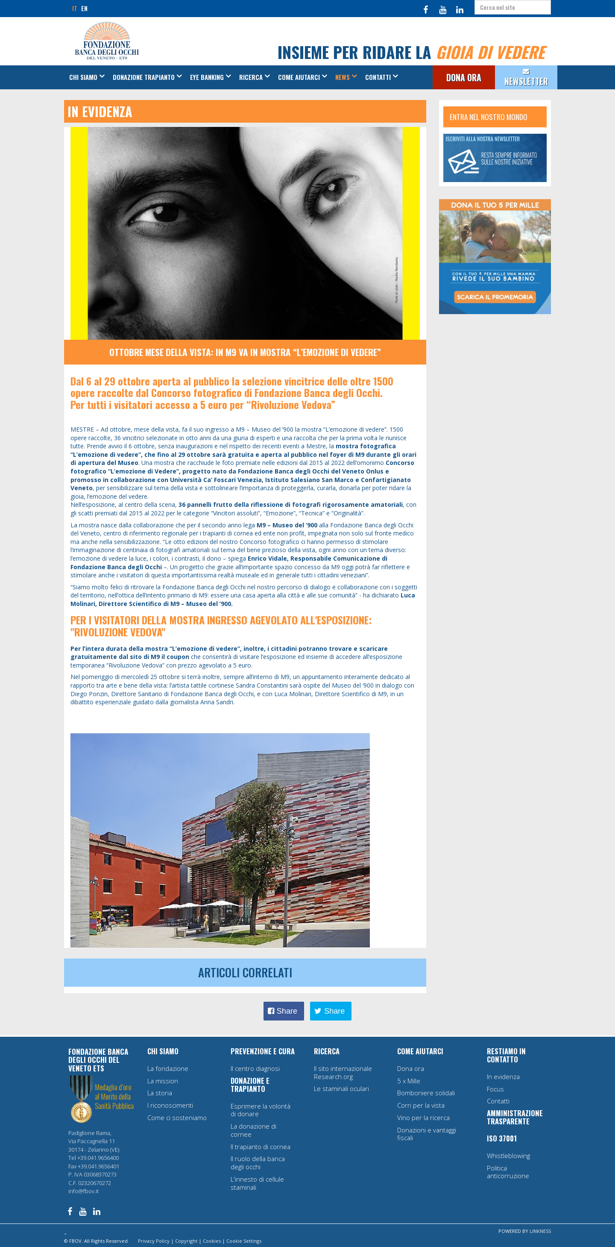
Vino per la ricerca (423, 1117)
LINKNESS (540, 1231)
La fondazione (167, 1068)
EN (84, 8)
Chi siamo (83, 77)
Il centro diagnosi (255, 1068)
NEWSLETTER (526, 81)
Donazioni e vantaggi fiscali (426, 1134)
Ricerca (251, 77)
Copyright (186, 1241)
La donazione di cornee (253, 1130)
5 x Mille (408, 1080)
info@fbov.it (83, 1191)
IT (74, 8)
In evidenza (503, 1076)
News (342, 77)
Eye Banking (207, 77)
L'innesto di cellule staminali (257, 1183)
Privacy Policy (154, 1241)
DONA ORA (463, 77)
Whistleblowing (508, 1155)
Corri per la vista (421, 1105)
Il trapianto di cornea (260, 1146)
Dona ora (410, 1068)
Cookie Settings (243, 1241)
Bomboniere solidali (426, 1092)
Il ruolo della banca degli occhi (258, 1162)
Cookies (212, 1241)
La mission (162, 1080)
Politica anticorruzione (508, 1172)
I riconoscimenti (170, 1105)
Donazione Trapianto (144, 77)
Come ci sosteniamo (177, 1117)
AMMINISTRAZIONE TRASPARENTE (515, 1117)
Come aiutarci (299, 77)
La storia (159, 1092)
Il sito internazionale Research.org (343, 1072)
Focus (495, 1089)
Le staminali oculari (341, 1088)
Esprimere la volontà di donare (260, 1110)
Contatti (378, 77)
